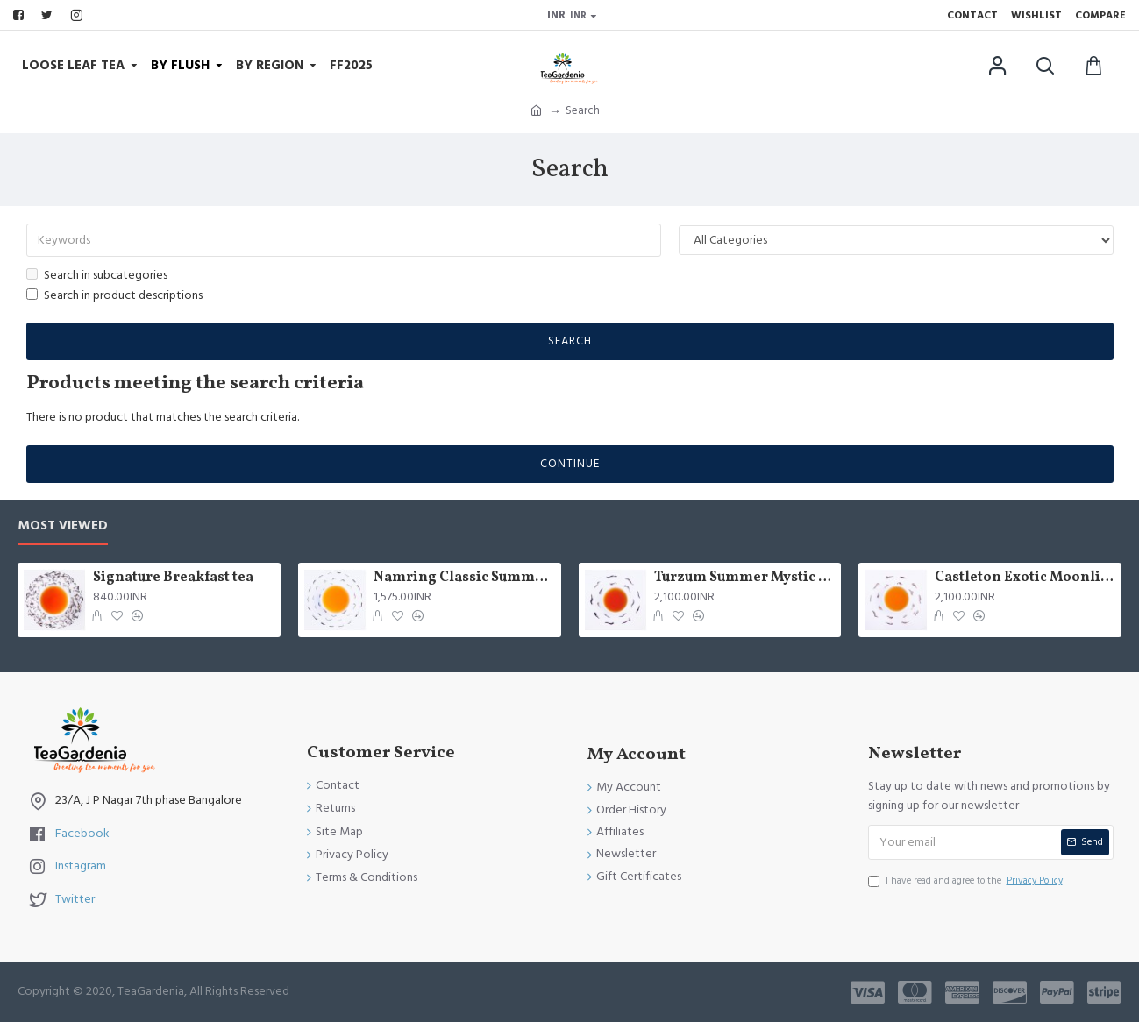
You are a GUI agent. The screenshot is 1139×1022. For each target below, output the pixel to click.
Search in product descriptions (114, 295)
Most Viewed (63, 526)
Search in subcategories (96, 275)
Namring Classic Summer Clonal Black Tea (464, 578)
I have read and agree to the (966, 881)
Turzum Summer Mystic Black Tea (744, 578)
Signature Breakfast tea (173, 578)
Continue (570, 464)
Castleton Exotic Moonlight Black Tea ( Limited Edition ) (1025, 578)
